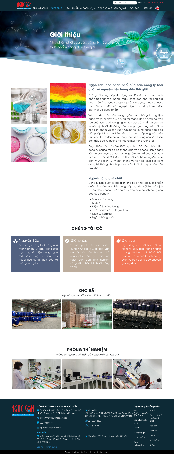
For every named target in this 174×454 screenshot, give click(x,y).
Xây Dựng (138, 415)
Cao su (153, 435)
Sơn (135, 410)
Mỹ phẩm (154, 440)
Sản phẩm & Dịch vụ (80, 8)
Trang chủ (40, 8)
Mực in (153, 410)
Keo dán (154, 425)
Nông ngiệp (139, 432)
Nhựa (136, 427)
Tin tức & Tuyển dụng (112, 8)
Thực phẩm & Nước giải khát (156, 418)
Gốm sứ (153, 430)
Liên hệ (147, 8)
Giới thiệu (57, 8)
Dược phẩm (139, 437)
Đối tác (135, 8)
